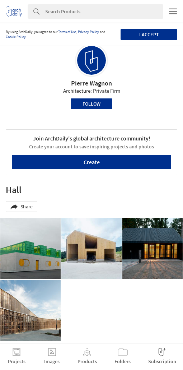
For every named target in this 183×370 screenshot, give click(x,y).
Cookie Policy (16, 36)
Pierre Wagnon (91, 83)
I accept (149, 34)
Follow (91, 104)
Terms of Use (67, 31)
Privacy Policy (88, 31)
